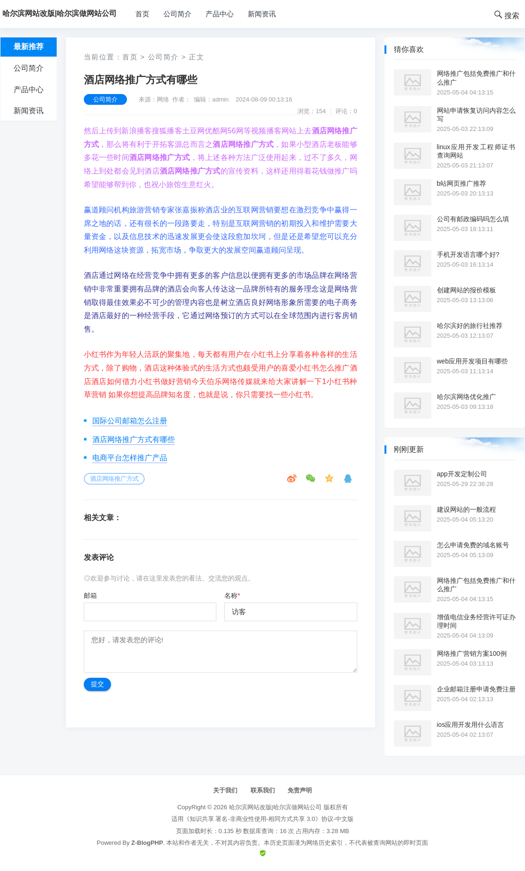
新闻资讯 (262, 14)
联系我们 (263, 790)
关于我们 (225, 790)
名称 (232, 595)
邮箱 (90, 595)
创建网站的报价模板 (466, 290)
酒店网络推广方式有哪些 (133, 439)
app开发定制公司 (462, 474)
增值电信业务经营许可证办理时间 (476, 621)
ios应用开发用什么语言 (470, 724)
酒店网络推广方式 (114, 478)
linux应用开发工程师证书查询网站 (476, 151)
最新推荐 (29, 47)
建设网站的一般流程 (466, 509)
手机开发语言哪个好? (468, 254)
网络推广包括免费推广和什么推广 (476, 78)
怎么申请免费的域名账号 (473, 545)
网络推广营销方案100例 (472, 653)
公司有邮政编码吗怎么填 (473, 219)
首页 (142, 14)
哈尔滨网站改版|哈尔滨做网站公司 (275, 807)
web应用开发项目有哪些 (472, 361)
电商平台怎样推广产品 (129, 458)
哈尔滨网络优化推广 (466, 396)
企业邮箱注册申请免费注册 (476, 689)
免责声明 (300, 790)
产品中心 (220, 14)
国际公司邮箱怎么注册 (129, 421)
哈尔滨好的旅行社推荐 (470, 325)
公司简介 (177, 14)
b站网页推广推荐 (462, 183)
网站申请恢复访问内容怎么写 (476, 115)
